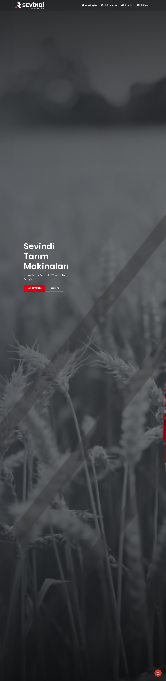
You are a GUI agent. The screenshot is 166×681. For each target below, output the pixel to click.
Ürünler (127, 5)
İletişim (142, 5)
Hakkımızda (109, 5)
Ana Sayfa (89, 5)
